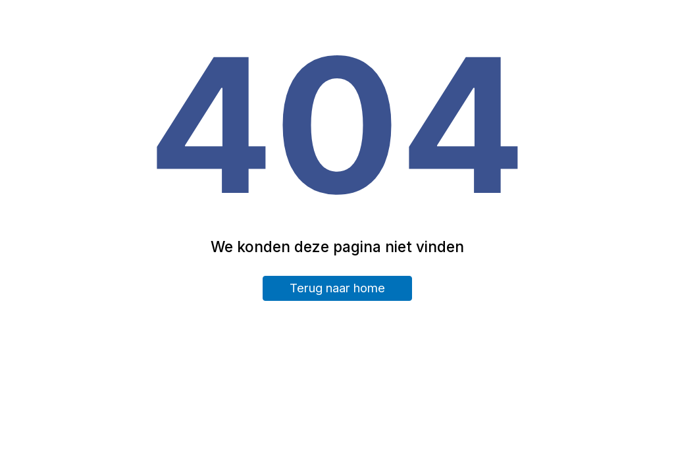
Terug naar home (337, 287)
